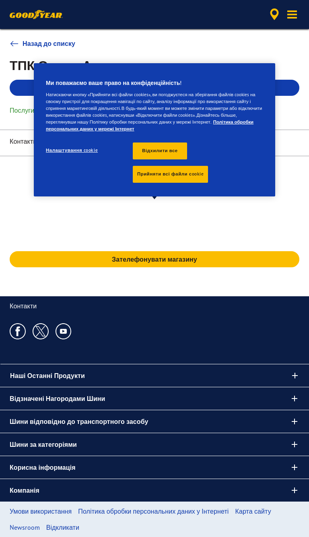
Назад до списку (42, 43)
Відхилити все (159, 150)
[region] (154, 129)
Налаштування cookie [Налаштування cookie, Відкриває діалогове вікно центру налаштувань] (72, 150)
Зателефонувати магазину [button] (154, 259)
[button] (292, 14)
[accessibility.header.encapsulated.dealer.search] (273, 14)
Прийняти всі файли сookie (170, 174)
